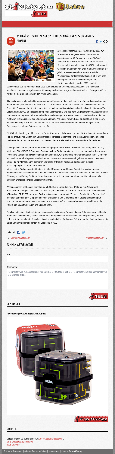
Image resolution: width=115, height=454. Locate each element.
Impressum (54, 451)
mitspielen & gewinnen (91, 419)
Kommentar (12, 267)
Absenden (99, 296)
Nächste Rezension (97, 237)
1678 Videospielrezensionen (20, 442)
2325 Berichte (13, 445)
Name (9, 254)
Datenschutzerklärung (71, 451)
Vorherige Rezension (18, 237)
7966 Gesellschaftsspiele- (51, 439)
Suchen (40, 13)
